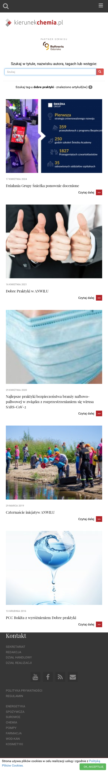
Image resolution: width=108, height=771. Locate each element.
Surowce (13, 717)
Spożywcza (15, 712)
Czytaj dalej (90, 192)
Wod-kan (13, 739)
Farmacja (14, 733)
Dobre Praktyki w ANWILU (27, 291)
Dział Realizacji (19, 663)
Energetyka (15, 706)
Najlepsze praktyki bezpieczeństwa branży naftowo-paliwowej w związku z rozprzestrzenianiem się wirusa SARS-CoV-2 (50, 401)
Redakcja (13, 652)
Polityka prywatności (24, 690)
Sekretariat (15, 647)
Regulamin (14, 696)
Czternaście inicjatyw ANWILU (30, 512)
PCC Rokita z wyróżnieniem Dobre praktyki (41, 617)
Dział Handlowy (19, 657)
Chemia (11, 722)
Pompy (11, 728)
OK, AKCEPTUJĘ (94, 766)
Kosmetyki (14, 744)
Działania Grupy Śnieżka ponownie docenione (42, 185)
